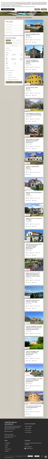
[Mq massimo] (18, 59)
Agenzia (7, 451)
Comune (7, 48)
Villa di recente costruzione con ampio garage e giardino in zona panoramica (34, 246)
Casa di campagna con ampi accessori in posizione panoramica (34, 380)
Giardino (10, 75)
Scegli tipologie (14, 45)
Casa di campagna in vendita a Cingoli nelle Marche (32, 61)
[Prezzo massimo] (18, 54)
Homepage (7, 443)
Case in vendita (9, 24)
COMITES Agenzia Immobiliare (10, 456)
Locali (7, 61)
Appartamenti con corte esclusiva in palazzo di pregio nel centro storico (33, 274)
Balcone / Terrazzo (12, 77)
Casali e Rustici (9, 32)
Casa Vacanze (8, 29)
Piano (7, 66)
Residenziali (9, 43)
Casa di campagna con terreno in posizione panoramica (32, 352)
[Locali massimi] (19, 63)
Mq (6, 57)
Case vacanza (18, 40)
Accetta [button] (43, 9)
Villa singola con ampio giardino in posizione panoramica (32, 140)
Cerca (14, 82)
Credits (42, 456)
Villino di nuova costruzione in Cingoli (34, 219)
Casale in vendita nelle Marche (32, 167)
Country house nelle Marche (32, 88)
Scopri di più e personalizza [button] (8, 9)
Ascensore (10, 72)
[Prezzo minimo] (10, 54)
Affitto (13, 40)
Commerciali (15, 43)
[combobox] (14, 50)
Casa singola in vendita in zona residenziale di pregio (33, 114)
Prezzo (7, 52)
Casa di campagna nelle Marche (33, 34)
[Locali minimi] (11, 63)
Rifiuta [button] (37, 9)
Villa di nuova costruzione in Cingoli (34, 193)
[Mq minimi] (10, 59)
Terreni (20, 43)
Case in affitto (8, 26)
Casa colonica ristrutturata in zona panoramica (33, 406)
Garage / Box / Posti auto (13, 79)
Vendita (8, 40)
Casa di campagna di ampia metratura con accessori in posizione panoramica (34, 327)
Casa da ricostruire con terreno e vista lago (32, 301)
